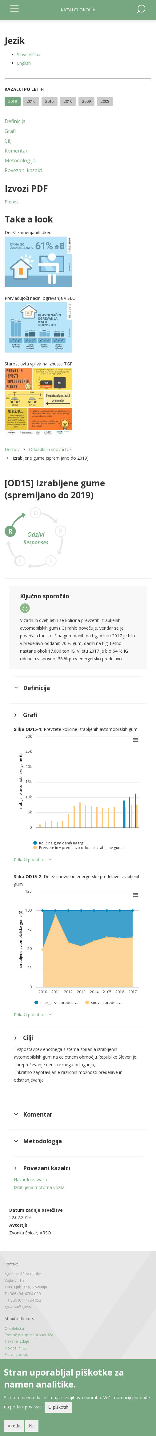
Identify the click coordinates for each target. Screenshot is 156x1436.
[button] (78, 262)
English (24, 63)
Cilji (9, 140)
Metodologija (20, 160)
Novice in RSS (16, 1348)
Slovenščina (28, 54)
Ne (32, 1426)
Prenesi (12, 202)
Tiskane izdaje (17, 1341)
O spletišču (14, 1328)
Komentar (16, 150)
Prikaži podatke (29, 860)
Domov (12, 449)
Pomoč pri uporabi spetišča (29, 1335)
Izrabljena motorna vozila (39, 1187)
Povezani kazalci (23, 170)
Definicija (15, 121)
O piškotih (58, 1408)
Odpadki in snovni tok (50, 449)
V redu (14, 1426)
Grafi (10, 131)
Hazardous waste (31, 1180)
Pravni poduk (16, 1354)
